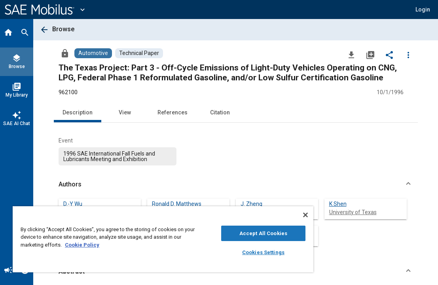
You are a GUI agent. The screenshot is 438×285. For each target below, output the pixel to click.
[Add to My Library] (370, 55)
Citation (220, 112)
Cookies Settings (224, 252)
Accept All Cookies (224, 233)
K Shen (338, 204)
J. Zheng (251, 204)
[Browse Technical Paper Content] (139, 53)
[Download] (351, 55)
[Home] (8, 33)
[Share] (389, 55)
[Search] (25, 33)
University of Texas (353, 212)
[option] (118, 156)
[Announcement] (8, 270)
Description (78, 112)
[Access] (65, 53)
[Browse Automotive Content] (93, 53)
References (172, 112)
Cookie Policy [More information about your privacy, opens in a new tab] (137, 245)
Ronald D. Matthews (176, 204)
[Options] (408, 55)
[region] (140, 239)
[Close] (258, 215)
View (125, 112)
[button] (235, 184)
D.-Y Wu (72, 204)
